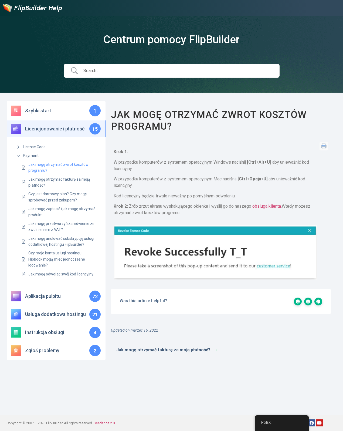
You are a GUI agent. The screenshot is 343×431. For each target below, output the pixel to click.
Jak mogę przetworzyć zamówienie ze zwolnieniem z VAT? (61, 226)
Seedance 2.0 (104, 423)
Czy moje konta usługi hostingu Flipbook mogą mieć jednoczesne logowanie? (56, 259)
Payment (31, 155)
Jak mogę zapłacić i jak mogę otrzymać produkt (61, 212)
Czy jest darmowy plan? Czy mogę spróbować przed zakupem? (57, 197)
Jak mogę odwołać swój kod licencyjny (60, 274)
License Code (34, 147)
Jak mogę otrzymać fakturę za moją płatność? (59, 182)
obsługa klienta (266, 206)
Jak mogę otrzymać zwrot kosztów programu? (58, 167)
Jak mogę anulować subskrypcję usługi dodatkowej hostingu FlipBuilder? (61, 241)
